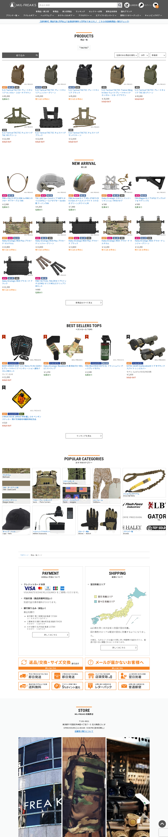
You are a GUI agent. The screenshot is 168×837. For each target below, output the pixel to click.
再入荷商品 (67, 11)
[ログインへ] (145, 5)
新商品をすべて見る (84, 302)
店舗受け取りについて (84, 731)
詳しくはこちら (50, 634)
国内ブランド (126, 11)
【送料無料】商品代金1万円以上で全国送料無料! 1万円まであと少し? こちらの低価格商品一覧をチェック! (84, 21)
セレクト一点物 (95, 11)
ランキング (80, 11)
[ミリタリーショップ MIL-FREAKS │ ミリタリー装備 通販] (23, 5)
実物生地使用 (111, 11)
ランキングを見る (84, 435)
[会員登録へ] (131, 5)
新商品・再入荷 (42, 11)
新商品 (55, 11)
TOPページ (24, 555)
